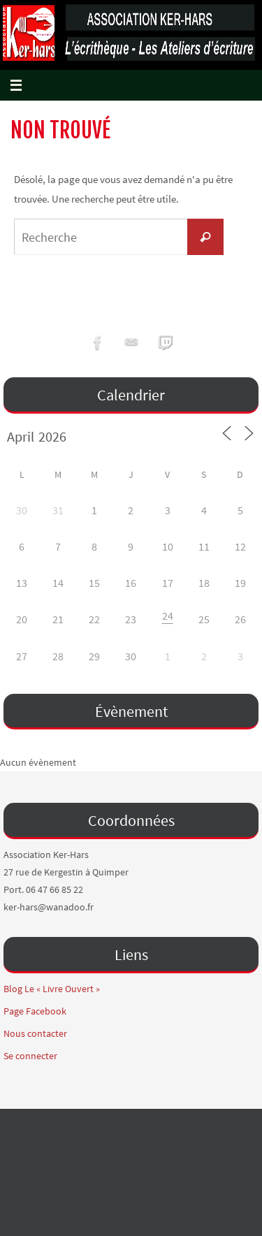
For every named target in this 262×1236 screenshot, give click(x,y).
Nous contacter (35, 1033)
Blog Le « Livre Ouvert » (51, 988)
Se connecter (30, 1055)
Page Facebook (34, 1011)
